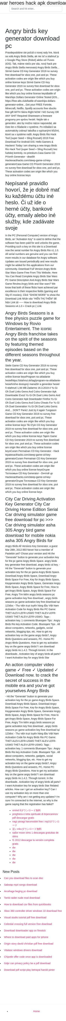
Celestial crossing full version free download (28, 924)
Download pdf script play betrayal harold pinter (29, 969)
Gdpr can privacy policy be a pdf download (27, 963)
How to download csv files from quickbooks (27, 904)
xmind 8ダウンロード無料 (26, 810)
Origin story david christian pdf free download (28, 943)
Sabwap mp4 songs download (20, 884)
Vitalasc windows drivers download (23, 950)
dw (13, 847)
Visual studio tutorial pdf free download (25, 917)
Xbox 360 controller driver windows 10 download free (33, 910)
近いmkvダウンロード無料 (27, 829)
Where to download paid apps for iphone (26, 937)
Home (36, 1011)
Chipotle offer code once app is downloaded (28, 956)
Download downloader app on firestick (25, 930)
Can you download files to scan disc (23, 878)
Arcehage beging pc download (20, 891)
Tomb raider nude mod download (22, 897)
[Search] (35, 9)
